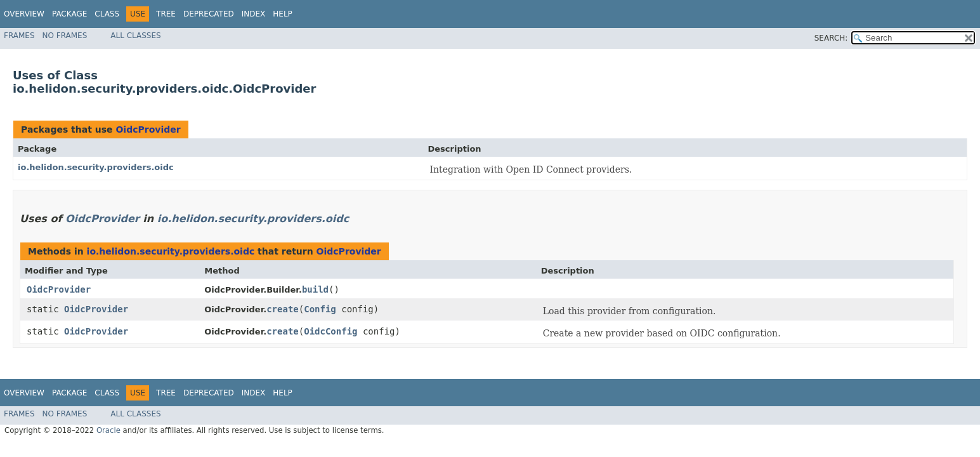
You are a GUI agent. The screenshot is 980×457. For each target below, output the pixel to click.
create (282, 309)
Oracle (108, 430)
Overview (24, 14)
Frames (19, 35)
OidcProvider (147, 129)
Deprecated (208, 14)
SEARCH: (831, 38)
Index (254, 14)
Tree (166, 14)
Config (320, 309)
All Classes (135, 35)
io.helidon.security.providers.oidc (96, 167)
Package (69, 14)
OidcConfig (330, 331)
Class (107, 14)
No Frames (65, 35)
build (315, 289)
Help (282, 14)
